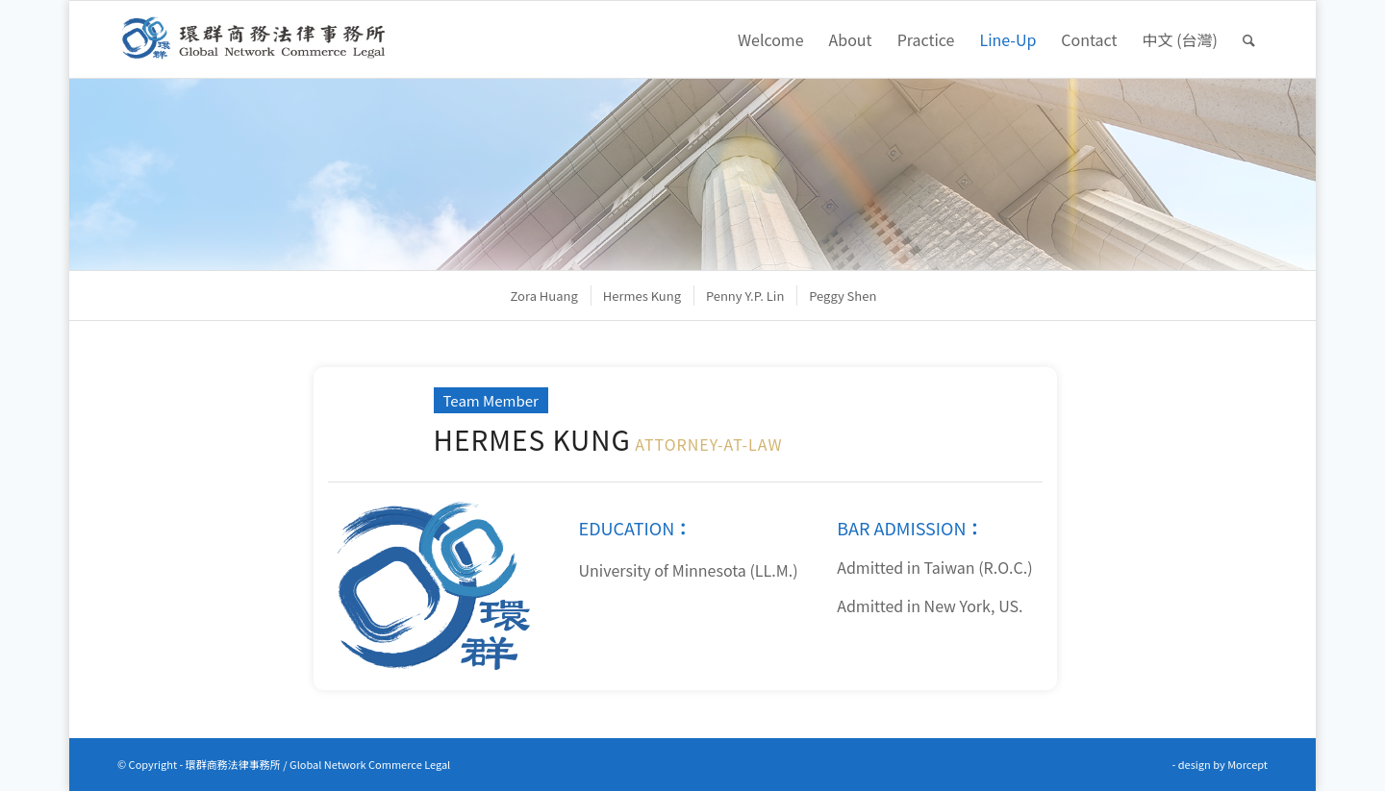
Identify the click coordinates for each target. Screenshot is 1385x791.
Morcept (1247, 764)
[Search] (1249, 39)
